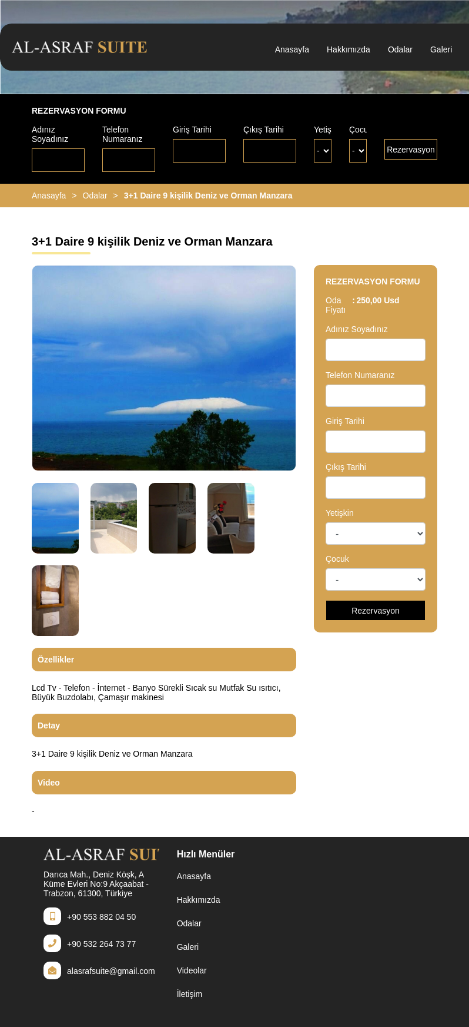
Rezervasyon (411, 149)
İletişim (190, 994)
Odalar (400, 49)
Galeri (441, 49)
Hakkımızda (348, 49)
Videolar (192, 970)
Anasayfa (292, 49)
